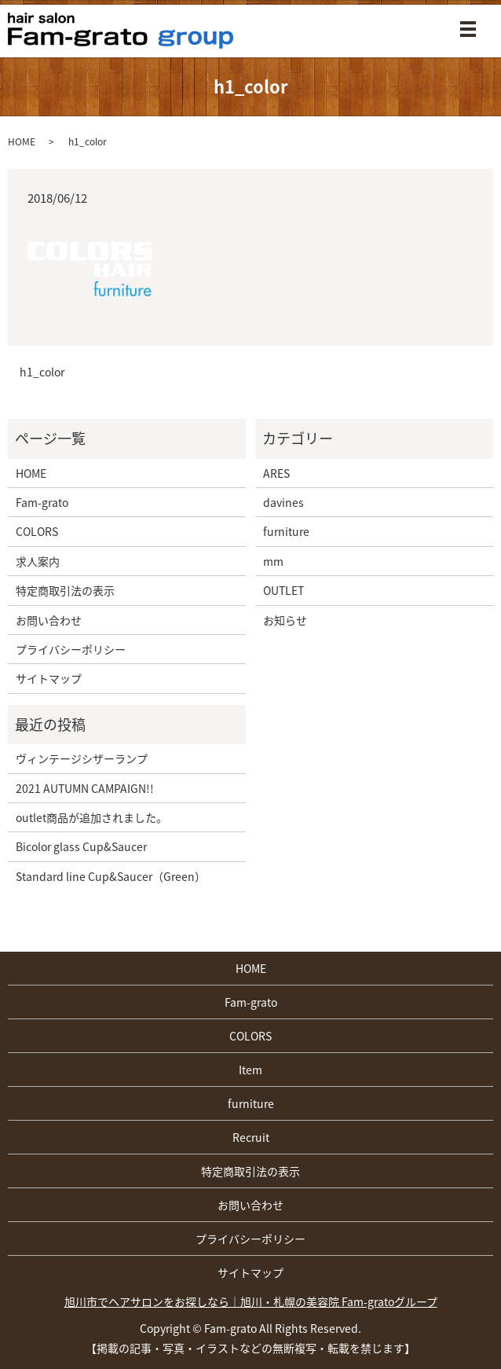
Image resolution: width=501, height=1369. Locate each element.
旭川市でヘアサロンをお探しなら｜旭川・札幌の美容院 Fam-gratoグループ (250, 1301)
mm (273, 561)
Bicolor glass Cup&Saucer (81, 846)
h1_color (42, 372)
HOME (21, 141)
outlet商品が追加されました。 (91, 817)
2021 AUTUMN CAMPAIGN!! (85, 788)
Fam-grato (42, 502)
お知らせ (285, 620)
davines (283, 502)
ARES (276, 473)
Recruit (250, 1137)
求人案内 (38, 561)
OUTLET (283, 590)
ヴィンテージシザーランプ (82, 758)
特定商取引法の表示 (65, 590)
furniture (286, 531)
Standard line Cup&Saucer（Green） (111, 876)
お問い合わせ (49, 620)
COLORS (37, 531)
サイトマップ (49, 678)
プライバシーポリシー (71, 649)
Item (250, 1069)
